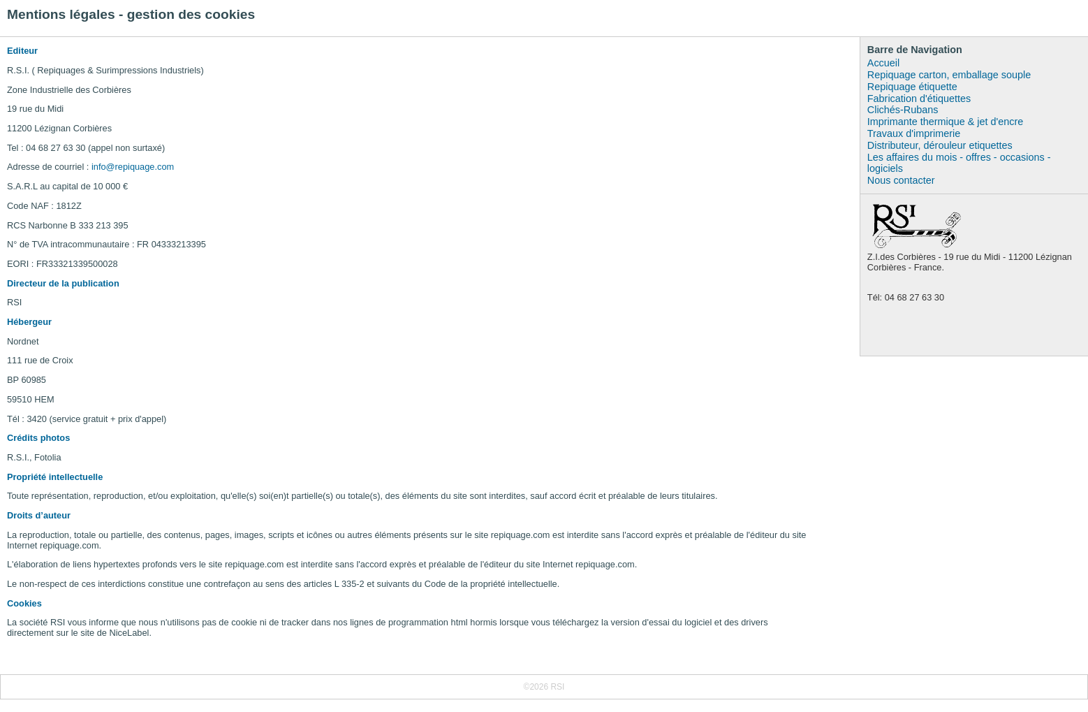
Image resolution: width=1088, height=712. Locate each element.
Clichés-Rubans (903, 109)
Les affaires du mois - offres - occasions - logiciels (959, 163)
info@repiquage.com (132, 166)
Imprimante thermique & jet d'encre (945, 121)
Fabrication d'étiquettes (919, 98)
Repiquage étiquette (912, 86)
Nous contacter (901, 180)
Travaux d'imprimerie (913, 133)
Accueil (883, 62)
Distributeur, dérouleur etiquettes (940, 145)
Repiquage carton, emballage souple (949, 74)
